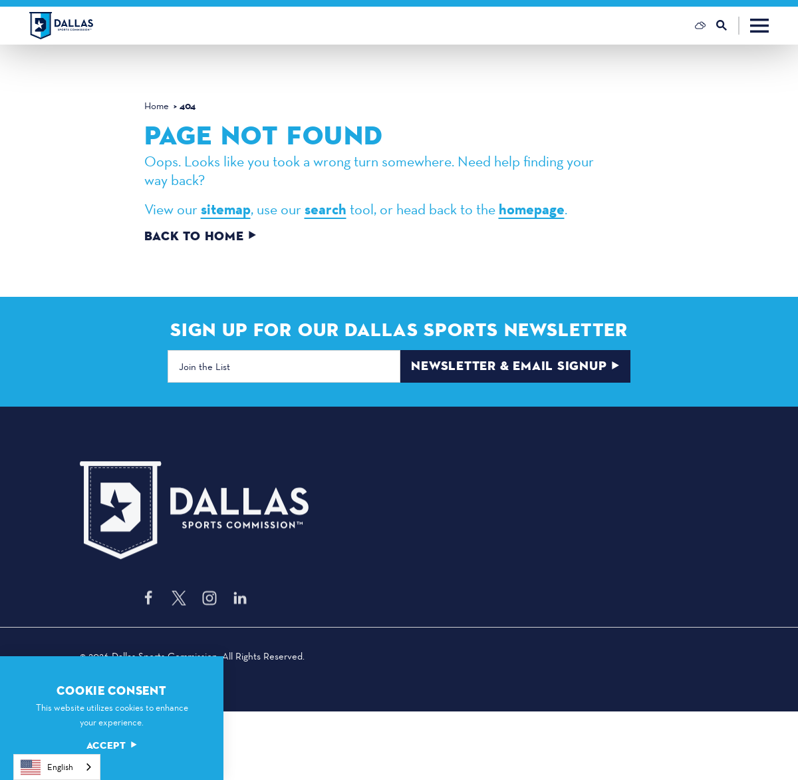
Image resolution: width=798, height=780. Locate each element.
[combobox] (56, 767)
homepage (532, 209)
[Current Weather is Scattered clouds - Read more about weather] (700, 25)
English (47, 767)
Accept (111, 745)
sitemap (226, 209)
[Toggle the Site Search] (727, 26)
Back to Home (200, 237)
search (325, 209)
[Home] (61, 25)
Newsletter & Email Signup (515, 366)
